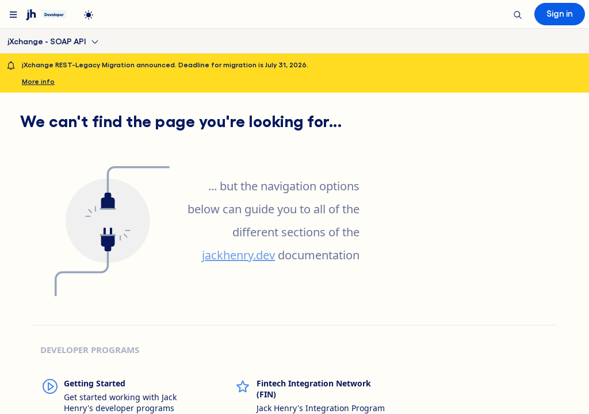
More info (38, 81)
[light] (88, 15)
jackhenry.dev (238, 255)
